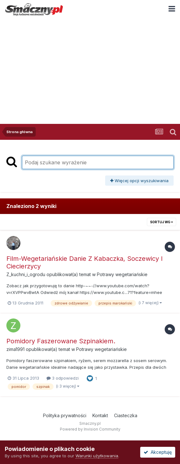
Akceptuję (158, 452)
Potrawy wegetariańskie (122, 274)
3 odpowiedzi (63, 378)
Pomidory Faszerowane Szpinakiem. (60, 341)
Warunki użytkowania (97, 455)
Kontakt (100, 415)
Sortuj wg (161, 222)
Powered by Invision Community (90, 429)
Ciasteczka (125, 415)
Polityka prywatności (64, 415)
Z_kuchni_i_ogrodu (25, 274)
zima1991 (15, 349)
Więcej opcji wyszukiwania (139, 180)
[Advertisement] (90, 66)
